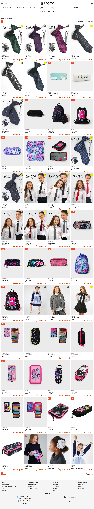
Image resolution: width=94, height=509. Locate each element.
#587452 (27, 55)
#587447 (50, 55)
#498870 (4, 428)
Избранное (30, 486)
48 (86, 21)
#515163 (50, 316)
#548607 (27, 129)
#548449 (27, 204)
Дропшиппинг (5, 484)
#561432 (50, 92)
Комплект (51, 132)
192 (92, 21)
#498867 (50, 428)
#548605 (50, 129)
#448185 (50, 465)
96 (89, 21)
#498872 (73, 390)
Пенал (50, 95)
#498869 (27, 428)
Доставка (4, 490)
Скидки (80, 484)
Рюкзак (73, 282)
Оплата (3, 488)
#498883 (4, 353)
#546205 (73, 279)
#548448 (50, 204)
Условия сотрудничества (8, 486)
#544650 (27, 316)
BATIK (26, 317)
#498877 (4, 390)
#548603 (73, 129)
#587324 (4, 92)
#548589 (50, 167)
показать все (89, 474)
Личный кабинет (32, 484)
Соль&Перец (5, 56)
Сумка (73, 132)
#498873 (50, 390)
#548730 (4, 129)
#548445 (27, 241)
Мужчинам (56, 486)
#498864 (73, 428)
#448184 (73, 465)
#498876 (27, 390)
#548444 (50, 241)
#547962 (73, 241)
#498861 (4, 465)
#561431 (73, 92)
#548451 (73, 167)
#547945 (4, 279)
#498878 (73, 353)
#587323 (27, 92)
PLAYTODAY (28, 131)
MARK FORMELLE (53, 94)
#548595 (27, 167)
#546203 (4, 316)
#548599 (4, 167)
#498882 (27, 353)
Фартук (27, 319)
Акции (80, 486)
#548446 (4, 241)
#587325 (73, 55)
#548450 (4, 204)
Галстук (3, 58)
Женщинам (56, 484)
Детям (55, 488)
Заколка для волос (53, 468)
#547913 (50, 279)
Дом (54, 490)
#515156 (73, 316)
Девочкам (47, 12)
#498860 (27, 465)
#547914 (27, 279)
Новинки (81, 488)
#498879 (50, 353)
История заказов (32, 488)
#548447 (73, 204)
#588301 (4, 55)
